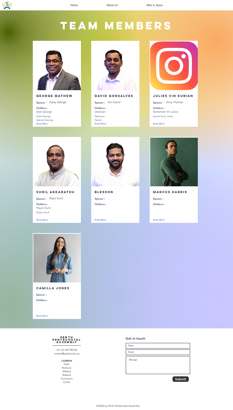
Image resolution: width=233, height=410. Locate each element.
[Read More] (42, 124)
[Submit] (181, 379)
